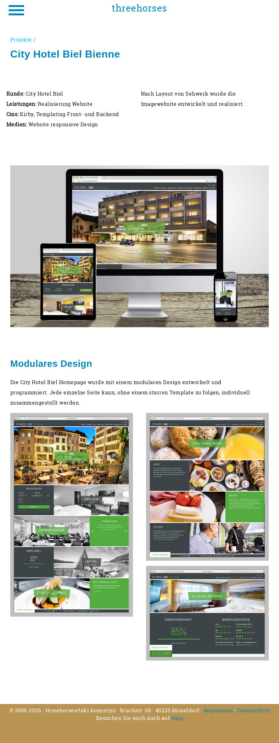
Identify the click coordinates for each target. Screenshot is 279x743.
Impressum (218, 710)
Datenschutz (253, 710)
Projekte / (23, 39)
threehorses (139, 8)
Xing (177, 718)
